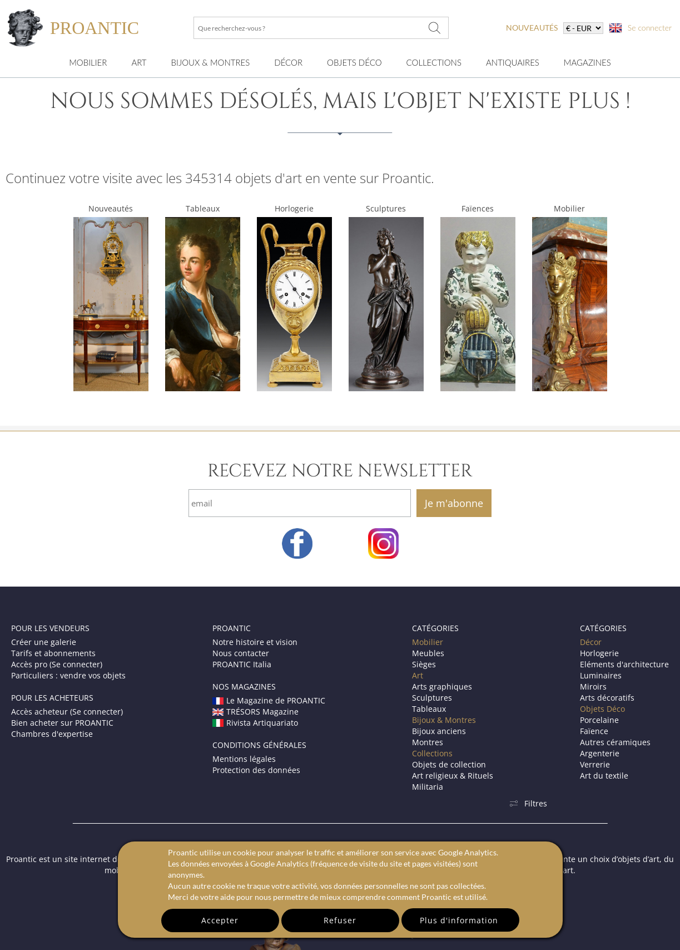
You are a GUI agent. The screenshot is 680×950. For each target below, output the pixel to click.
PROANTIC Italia (241, 664)
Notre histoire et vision (254, 642)
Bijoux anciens (439, 731)
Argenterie (599, 753)
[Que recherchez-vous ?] (434, 28)
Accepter (220, 920)
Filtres (528, 803)
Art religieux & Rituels (452, 775)
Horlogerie (294, 208)
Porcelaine (599, 720)
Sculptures (386, 208)
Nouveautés (110, 208)
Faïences (477, 208)
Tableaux (203, 208)
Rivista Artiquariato (255, 722)
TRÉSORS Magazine (255, 711)
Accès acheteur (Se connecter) (67, 711)
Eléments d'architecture (624, 664)
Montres (427, 742)
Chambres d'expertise (52, 734)
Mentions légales (244, 759)
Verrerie (595, 764)
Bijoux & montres (210, 62)
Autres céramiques (615, 742)
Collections (433, 62)
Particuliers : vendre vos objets (68, 675)
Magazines (587, 62)
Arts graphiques (442, 686)
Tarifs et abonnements (53, 653)
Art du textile (604, 775)
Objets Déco (354, 62)
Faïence (594, 731)
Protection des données (256, 770)
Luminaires (601, 675)
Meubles (428, 653)
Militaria (427, 786)
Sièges (424, 664)
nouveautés (532, 27)
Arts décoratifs (607, 697)
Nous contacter (240, 653)
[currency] (583, 28)
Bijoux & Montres (444, 720)
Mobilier (88, 62)
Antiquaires (512, 62)
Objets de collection (449, 764)
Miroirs (593, 686)
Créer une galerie (43, 642)
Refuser (340, 920)
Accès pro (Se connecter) (56, 664)
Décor (288, 62)
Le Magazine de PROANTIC (268, 700)
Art (138, 62)
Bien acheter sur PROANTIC (62, 722)
